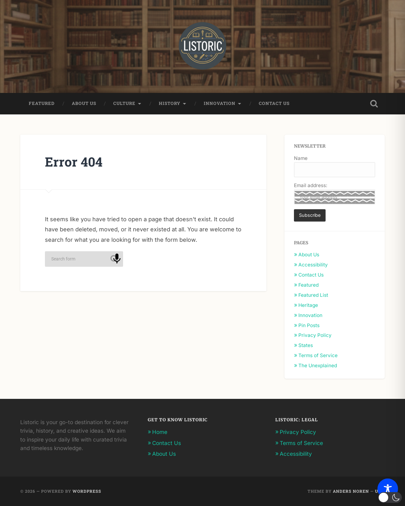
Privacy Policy (315, 335)
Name (301, 158)
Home (159, 432)
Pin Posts (309, 325)
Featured (42, 103)
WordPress (86, 491)
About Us (84, 103)
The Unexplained (317, 366)
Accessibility (313, 265)
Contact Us (274, 103)
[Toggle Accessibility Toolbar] (388, 489)
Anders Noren (351, 491)
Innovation (219, 103)
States (305, 345)
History (169, 103)
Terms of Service (318, 355)
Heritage (308, 305)
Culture (124, 103)
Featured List (313, 295)
